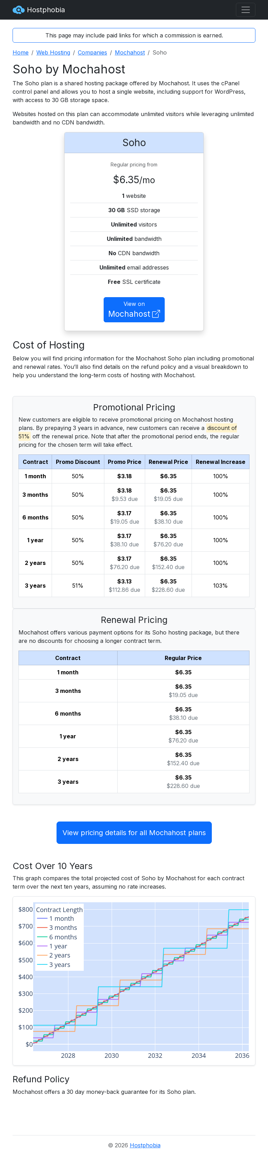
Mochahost (130, 52)
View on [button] (134, 310)
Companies (92, 52)
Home (21, 52)
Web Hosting (53, 52)
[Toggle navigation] (245, 10)
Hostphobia (39, 10)
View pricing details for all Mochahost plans (134, 833)
